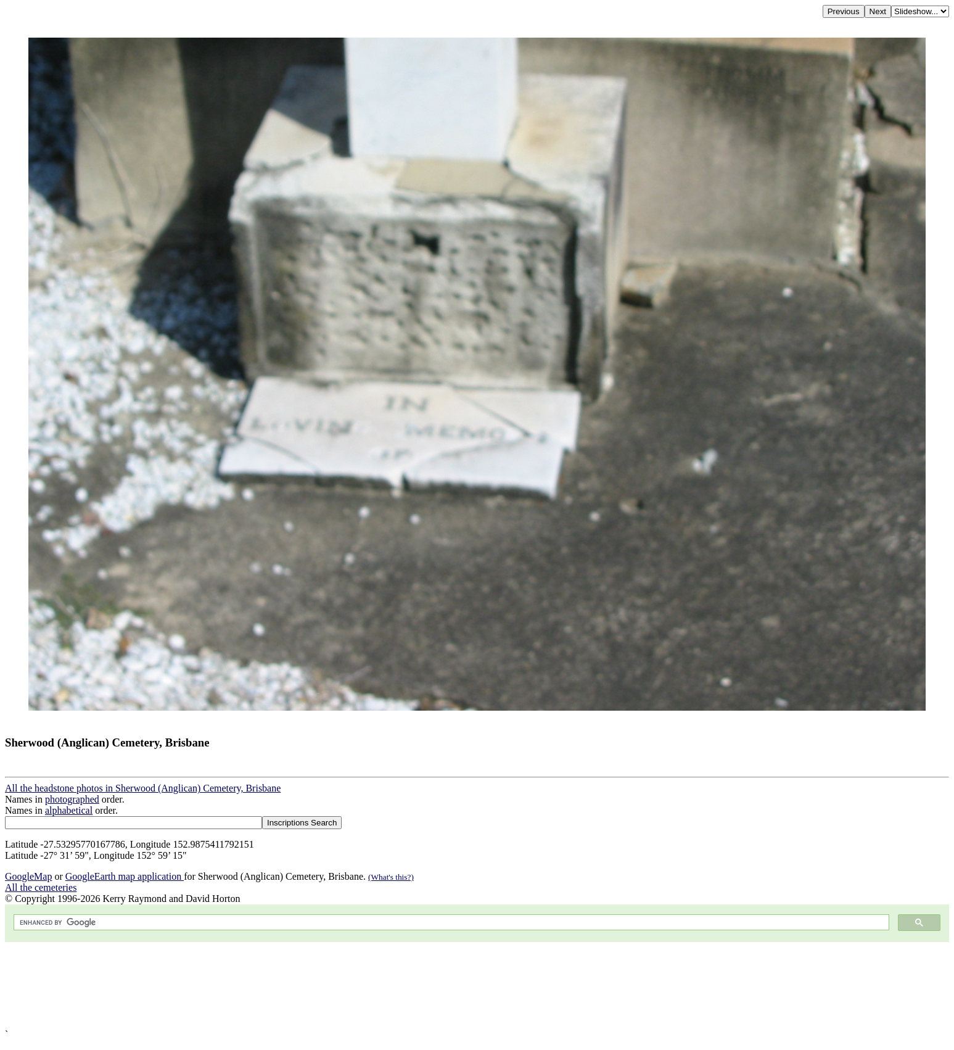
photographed (72, 799)
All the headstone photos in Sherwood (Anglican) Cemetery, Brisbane (143, 788)
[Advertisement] (375, 985)
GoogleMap (28, 876)
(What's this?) (391, 877)
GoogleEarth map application (124, 876)
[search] (450, 922)
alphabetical (69, 810)
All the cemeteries (40, 887)
